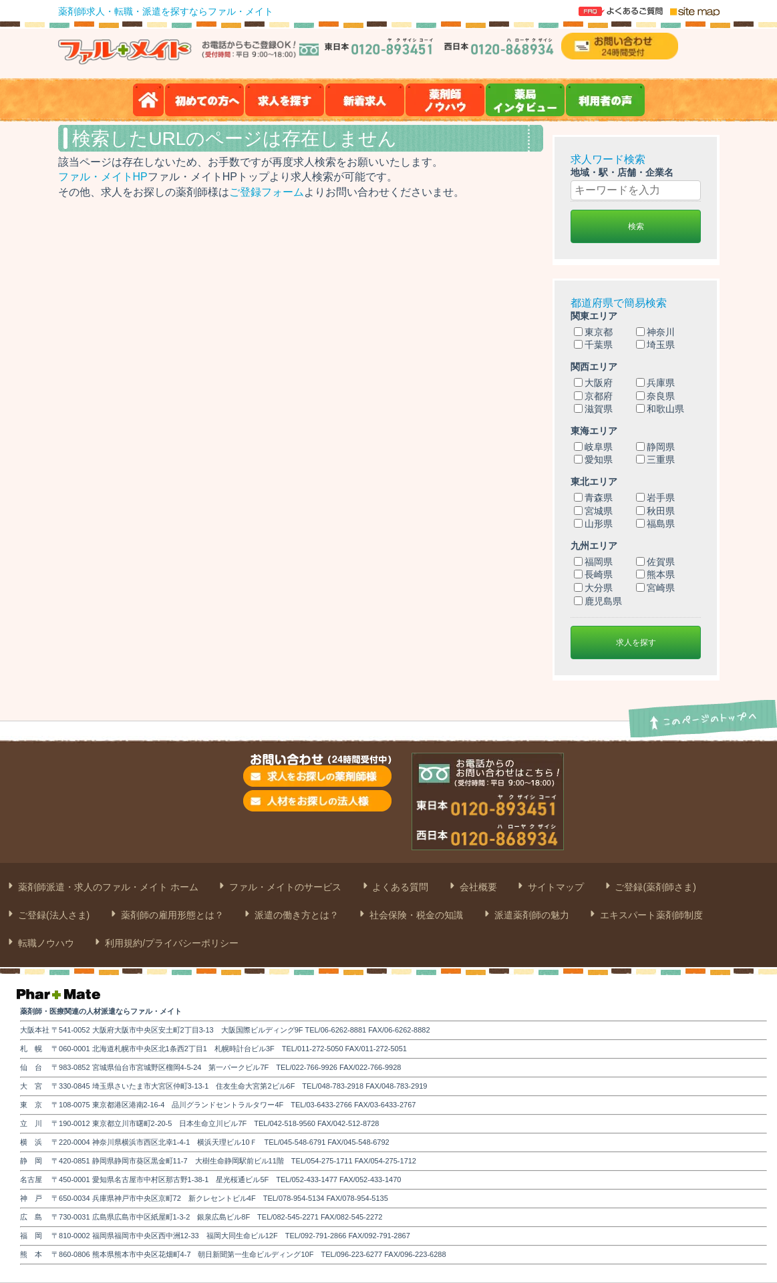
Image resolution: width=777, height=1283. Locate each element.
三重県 (655, 459)
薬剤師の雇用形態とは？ (171, 915)
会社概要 (477, 887)
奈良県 (655, 396)
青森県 (593, 497)
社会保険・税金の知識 (415, 915)
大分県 (593, 587)
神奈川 (655, 332)
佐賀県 (655, 561)
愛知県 (593, 459)
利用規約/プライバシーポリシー (170, 943)
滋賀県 (593, 408)
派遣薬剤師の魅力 (530, 915)
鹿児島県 (598, 601)
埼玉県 (655, 344)
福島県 (655, 523)
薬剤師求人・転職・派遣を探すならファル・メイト (165, 11)
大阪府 (593, 382)
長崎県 (593, 574)
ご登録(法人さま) (52, 915)
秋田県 (655, 511)
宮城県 (593, 511)
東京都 (593, 332)
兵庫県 (655, 382)
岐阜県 (593, 446)
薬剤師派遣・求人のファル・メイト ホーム (106, 887)
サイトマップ (554, 887)
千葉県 (593, 344)
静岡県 (655, 446)
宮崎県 (655, 587)
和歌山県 (660, 408)
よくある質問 (399, 887)
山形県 (593, 523)
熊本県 (655, 574)
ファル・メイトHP (103, 176)
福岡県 (593, 561)
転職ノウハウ (44, 943)
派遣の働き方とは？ (295, 915)
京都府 (593, 396)
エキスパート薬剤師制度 (650, 915)
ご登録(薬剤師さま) (654, 887)
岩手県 (655, 497)
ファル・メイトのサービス (283, 887)
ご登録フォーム (266, 192)
